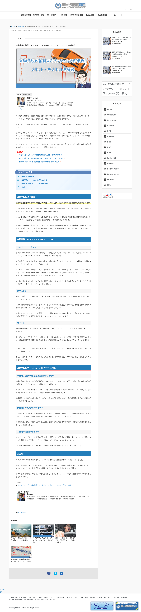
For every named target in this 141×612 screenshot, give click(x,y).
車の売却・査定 (38, 15)
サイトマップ (32, 597)
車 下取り (110, 131)
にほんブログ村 (108, 197)
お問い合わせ (60, 597)
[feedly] (131, 9)
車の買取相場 (102, 15)
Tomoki (30, 494)
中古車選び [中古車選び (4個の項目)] (113, 93)
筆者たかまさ (32, 98)
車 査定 (109, 147)
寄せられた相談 (111, 120)
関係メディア (108, 597)
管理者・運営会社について (46, 597)
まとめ (23, 187)
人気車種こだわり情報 (120, 597)
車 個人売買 (110, 136)
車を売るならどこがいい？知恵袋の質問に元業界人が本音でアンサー (41, 155)
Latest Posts (27, 95)
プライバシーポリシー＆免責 (17, 597)
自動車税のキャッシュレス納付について (34, 180)
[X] (125, 9)
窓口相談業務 (26, 15)
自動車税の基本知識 (27, 176)
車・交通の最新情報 (113, 169)
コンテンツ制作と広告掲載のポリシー (90, 597)
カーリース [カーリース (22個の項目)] (116, 89)
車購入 (109, 185)
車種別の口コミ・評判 (113, 174)
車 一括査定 (51, 15)
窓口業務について (72, 597)
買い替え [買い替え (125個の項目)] (121, 93)
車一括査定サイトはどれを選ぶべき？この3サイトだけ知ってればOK (41, 158)
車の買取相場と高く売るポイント (45, 599)
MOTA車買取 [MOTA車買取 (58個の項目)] (115, 84)
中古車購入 (110, 109)
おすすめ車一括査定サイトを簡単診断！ (21, 599)
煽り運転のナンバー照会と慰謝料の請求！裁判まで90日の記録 (39, 162)
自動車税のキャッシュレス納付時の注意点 (35, 183)
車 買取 (64, 15)
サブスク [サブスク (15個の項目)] (124, 89)
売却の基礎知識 (77, 15)
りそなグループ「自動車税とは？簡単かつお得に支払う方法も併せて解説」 (45, 485)
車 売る (109, 142)
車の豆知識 (90, 15)
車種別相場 (110, 179)
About (19, 95)
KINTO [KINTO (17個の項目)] (105, 84)
